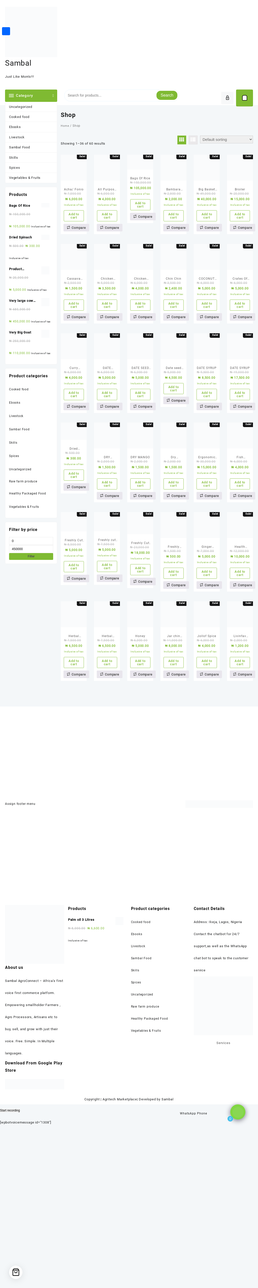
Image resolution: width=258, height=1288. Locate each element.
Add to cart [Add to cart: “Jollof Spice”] (207, 815)
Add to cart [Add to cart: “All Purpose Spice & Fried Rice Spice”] (107, 235)
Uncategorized (20, 107)
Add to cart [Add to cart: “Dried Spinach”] (74, 574)
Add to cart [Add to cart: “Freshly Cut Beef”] (74, 692)
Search (166, 95)
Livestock (17, 137)
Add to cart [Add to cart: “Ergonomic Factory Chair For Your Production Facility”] (207, 583)
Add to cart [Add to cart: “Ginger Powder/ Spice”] (207, 699)
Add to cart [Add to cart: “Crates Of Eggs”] (240, 351)
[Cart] (244, 98)
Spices (14, 168)
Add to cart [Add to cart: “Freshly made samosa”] (173, 699)
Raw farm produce (24, 481)
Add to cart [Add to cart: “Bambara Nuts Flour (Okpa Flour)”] (173, 235)
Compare (79, 252)
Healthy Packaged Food (28, 493)
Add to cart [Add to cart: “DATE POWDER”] (107, 467)
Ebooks (15, 127)
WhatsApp (187, 1266)
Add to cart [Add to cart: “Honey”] (140, 815)
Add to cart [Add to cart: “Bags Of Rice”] (140, 224)
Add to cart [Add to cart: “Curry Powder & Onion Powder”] (74, 467)
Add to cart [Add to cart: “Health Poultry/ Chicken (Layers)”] (240, 699)
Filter (31, 557)
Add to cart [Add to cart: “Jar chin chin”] (173, 815)
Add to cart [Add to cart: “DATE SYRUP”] (207, 467)
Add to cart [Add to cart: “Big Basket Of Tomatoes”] (207, 235)
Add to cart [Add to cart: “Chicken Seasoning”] (140, 351)
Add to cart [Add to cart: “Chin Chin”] (173, 351)
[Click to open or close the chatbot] (237, 1271)
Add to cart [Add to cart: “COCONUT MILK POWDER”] (207, 351)
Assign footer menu (21, 963)
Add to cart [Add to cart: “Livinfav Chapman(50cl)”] (240, 815)
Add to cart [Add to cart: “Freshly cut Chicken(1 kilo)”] (107, 692)
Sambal (18, 63)
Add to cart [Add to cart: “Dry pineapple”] (173, 583)
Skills (13, 157)
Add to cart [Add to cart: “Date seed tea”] (173, 455)
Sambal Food (19, 147)
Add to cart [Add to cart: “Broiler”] (240, 235)
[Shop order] (226, 139)
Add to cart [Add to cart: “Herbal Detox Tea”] (107, 815)
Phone (202, 1266)
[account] (227, 98)
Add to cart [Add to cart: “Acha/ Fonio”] (74, 235)
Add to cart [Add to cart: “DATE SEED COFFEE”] (140, 467)
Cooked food (19, 117)
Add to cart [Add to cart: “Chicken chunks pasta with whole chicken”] (107, 351)
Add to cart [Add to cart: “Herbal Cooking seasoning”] (74, 815)
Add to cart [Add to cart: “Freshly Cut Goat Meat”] (140, 695)
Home (65, 126)
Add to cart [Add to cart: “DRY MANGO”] (140, 583)
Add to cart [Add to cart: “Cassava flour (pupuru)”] (74, 351)
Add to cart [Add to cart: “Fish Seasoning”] (240, 583)
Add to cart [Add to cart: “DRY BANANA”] (107, 583)
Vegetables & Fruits (25, 178)
